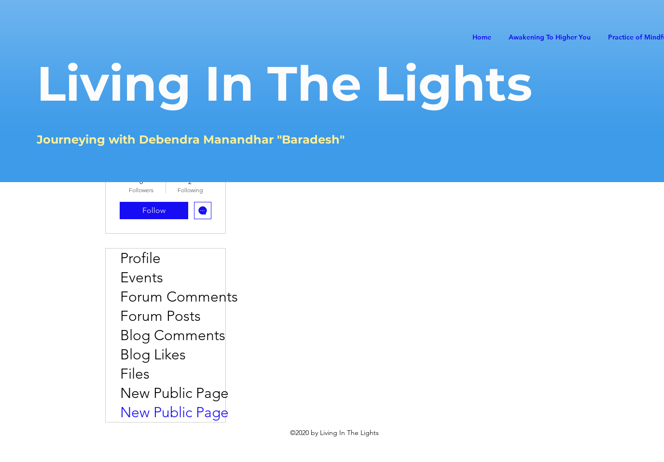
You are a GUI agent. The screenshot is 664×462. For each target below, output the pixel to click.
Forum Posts (160, 316)
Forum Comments (172, 296)
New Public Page (172, 393)
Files (135, 374)
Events (141, 277)
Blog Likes (153, 354)
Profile (140, 258)
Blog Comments (172, 335)
